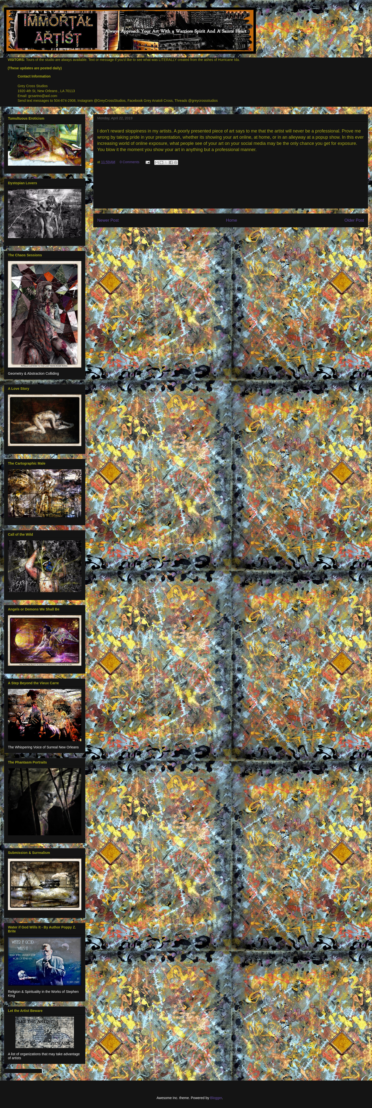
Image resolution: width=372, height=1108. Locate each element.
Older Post (354, 220)
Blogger (216, 1098)
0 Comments (129, 162)
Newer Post (108, 220)
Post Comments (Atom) (241, 234)
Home (231, 220)
